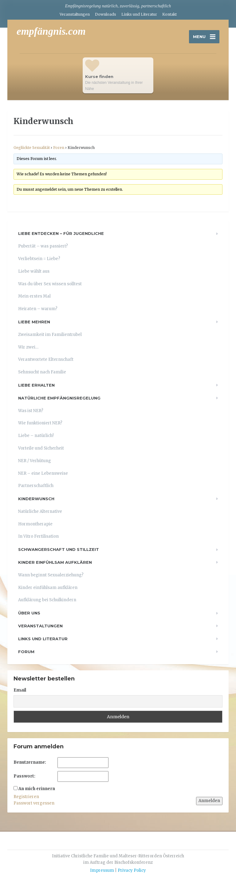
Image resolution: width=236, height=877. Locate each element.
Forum (26, 651)
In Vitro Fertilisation (38, 536)
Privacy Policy (132, 870)
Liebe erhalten (36, 385)
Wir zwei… (28, 347)
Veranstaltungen (75, 14)
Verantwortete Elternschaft (45, 359)
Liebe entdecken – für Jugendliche (61, 233)
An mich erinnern (36, 788)
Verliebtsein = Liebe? (39, 258)
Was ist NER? (30, 410)
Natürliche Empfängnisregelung (59, 398)
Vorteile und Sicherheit (41, 448)
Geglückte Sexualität (32, 147)
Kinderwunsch (36, 498)
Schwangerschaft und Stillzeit (58, 549)
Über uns (29, 612)
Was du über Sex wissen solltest (50, 283)
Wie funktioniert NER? (40, 423)
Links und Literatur (139, 14)
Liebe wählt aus (33, 271)
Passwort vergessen (34, 803)
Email (20, 690)
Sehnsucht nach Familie (42, 372)
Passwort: (24, 776)
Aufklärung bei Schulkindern (47, 599)
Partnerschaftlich (35, 485)
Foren (58, 147)
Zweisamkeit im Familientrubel (50, 334)
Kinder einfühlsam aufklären (55, 562)
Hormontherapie (35, 524)
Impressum (102, 870)
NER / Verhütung (34, 460)
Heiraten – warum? (37, 308)
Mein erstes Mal (34, 296)
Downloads (105, 14)
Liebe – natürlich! (35, 435)
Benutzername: (30, 762)
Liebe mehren (34, 321)
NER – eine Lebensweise (43, 473)
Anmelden (209, 800)
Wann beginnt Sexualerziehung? (51, 575)
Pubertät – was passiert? (43, 246)
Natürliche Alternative (40, 511)
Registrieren (26, 796)
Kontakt (169, 14)
